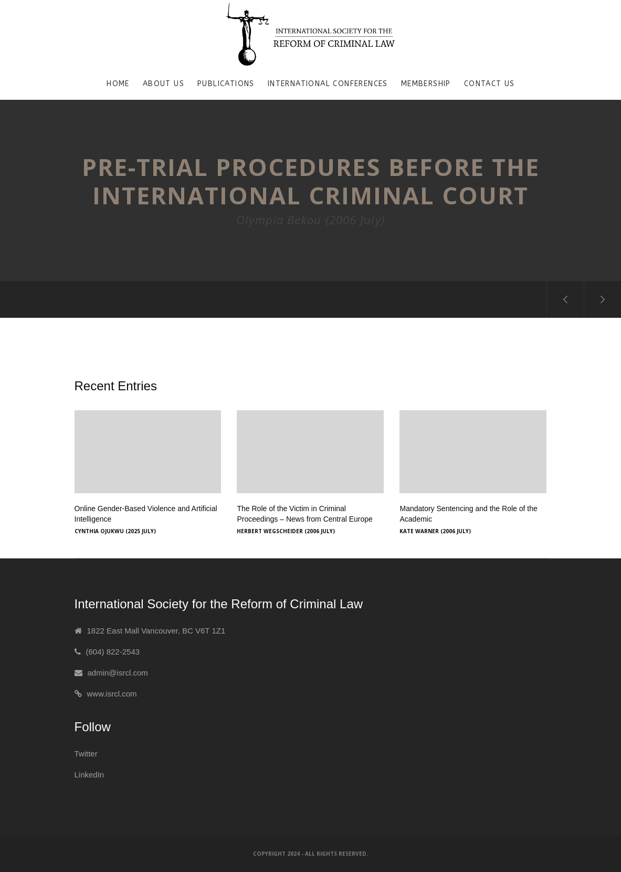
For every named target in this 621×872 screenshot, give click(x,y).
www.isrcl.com (112, 693)
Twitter (86, 753)
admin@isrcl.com (118, 672)
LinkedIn (89, 774)
